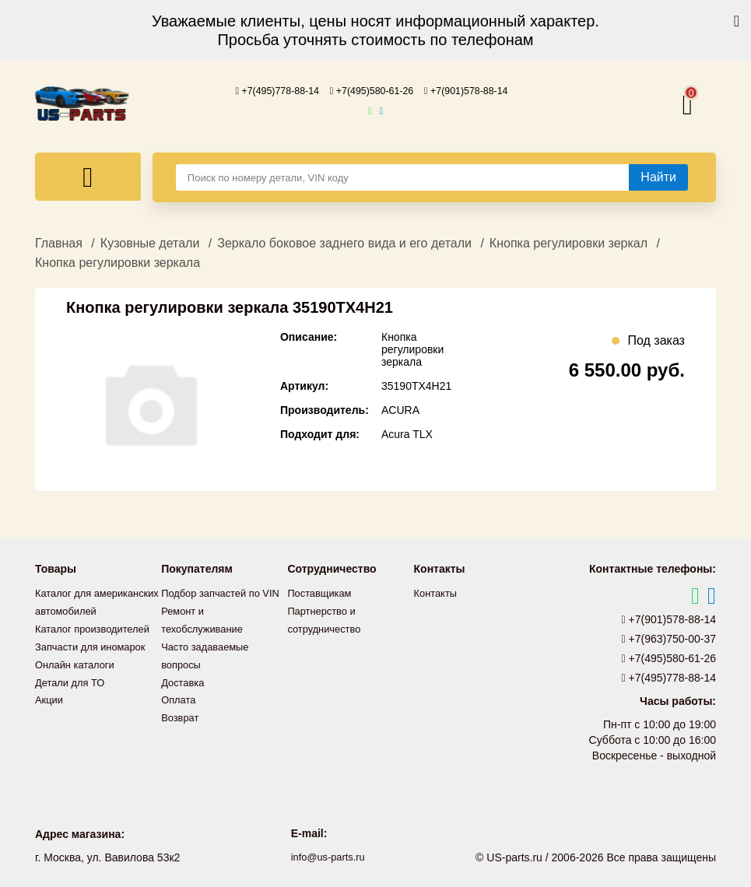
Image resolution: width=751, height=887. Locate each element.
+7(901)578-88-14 (477, 90)
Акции (50, 712)
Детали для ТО (73, 695)
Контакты (437, 592)
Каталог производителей (97, 643)
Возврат (181, 729)
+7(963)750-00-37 (669, 638)
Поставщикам (322, 592)
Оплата (179, 712)
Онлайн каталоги (78, 677)
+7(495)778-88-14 (266, 90)
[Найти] (658, 176)
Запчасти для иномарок (95, 660)
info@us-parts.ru (327, 856)
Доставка (184, 695)
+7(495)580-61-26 (372, 90)
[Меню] (88, 176)
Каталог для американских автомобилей (70, 609)
